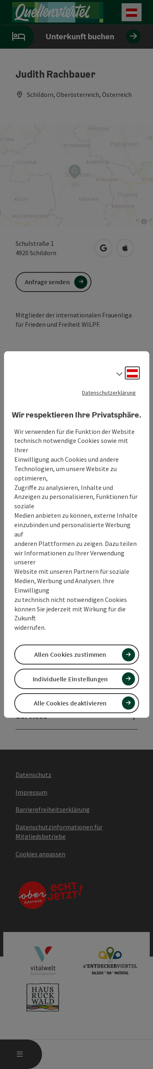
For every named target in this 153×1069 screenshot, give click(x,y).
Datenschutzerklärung (109, 392)
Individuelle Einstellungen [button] (70, 679)
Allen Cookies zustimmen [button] (70, 654)
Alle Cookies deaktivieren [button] (70, 703)
